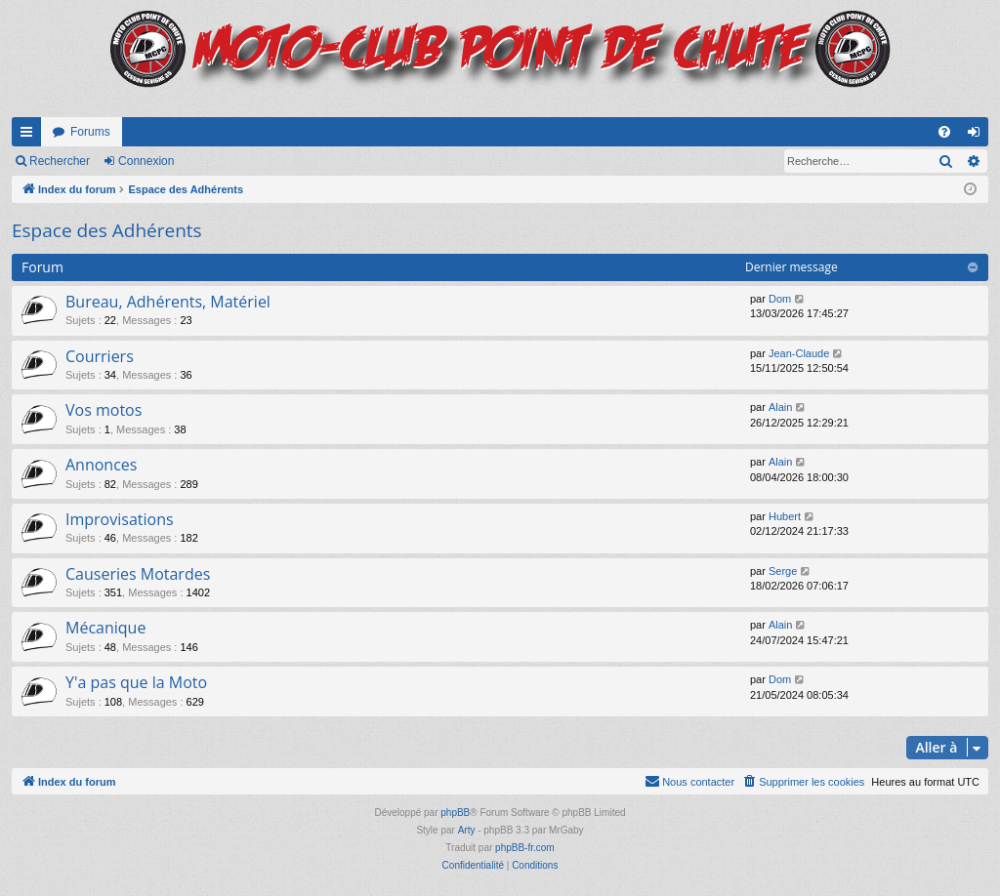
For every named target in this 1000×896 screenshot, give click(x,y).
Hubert (785, 516)
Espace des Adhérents (107, 230)
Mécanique (105, 627)
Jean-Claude (799, 353)
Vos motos (103, 410)
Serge (783, 571)
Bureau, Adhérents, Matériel (168, 301)
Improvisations (119, 519)
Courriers (99, 356)
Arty (467, 830)
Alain (780, 407)
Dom (780, 299)
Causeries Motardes (137, 574)
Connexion (146, 161)
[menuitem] (944, 131)
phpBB (455, 812)
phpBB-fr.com (525, 847)
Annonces (101, 464)
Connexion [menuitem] (978, 135)
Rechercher (59, 161)
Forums (90, 132)
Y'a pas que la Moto (136, 682)
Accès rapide (30, 135)
